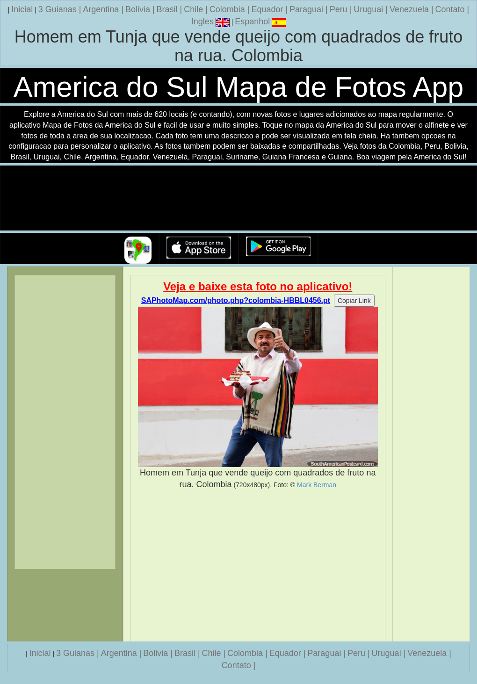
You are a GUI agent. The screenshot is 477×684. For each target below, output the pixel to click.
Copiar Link (354, 300)
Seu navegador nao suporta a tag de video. (238, 198)
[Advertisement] (258, 565)
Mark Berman (316, 485)
